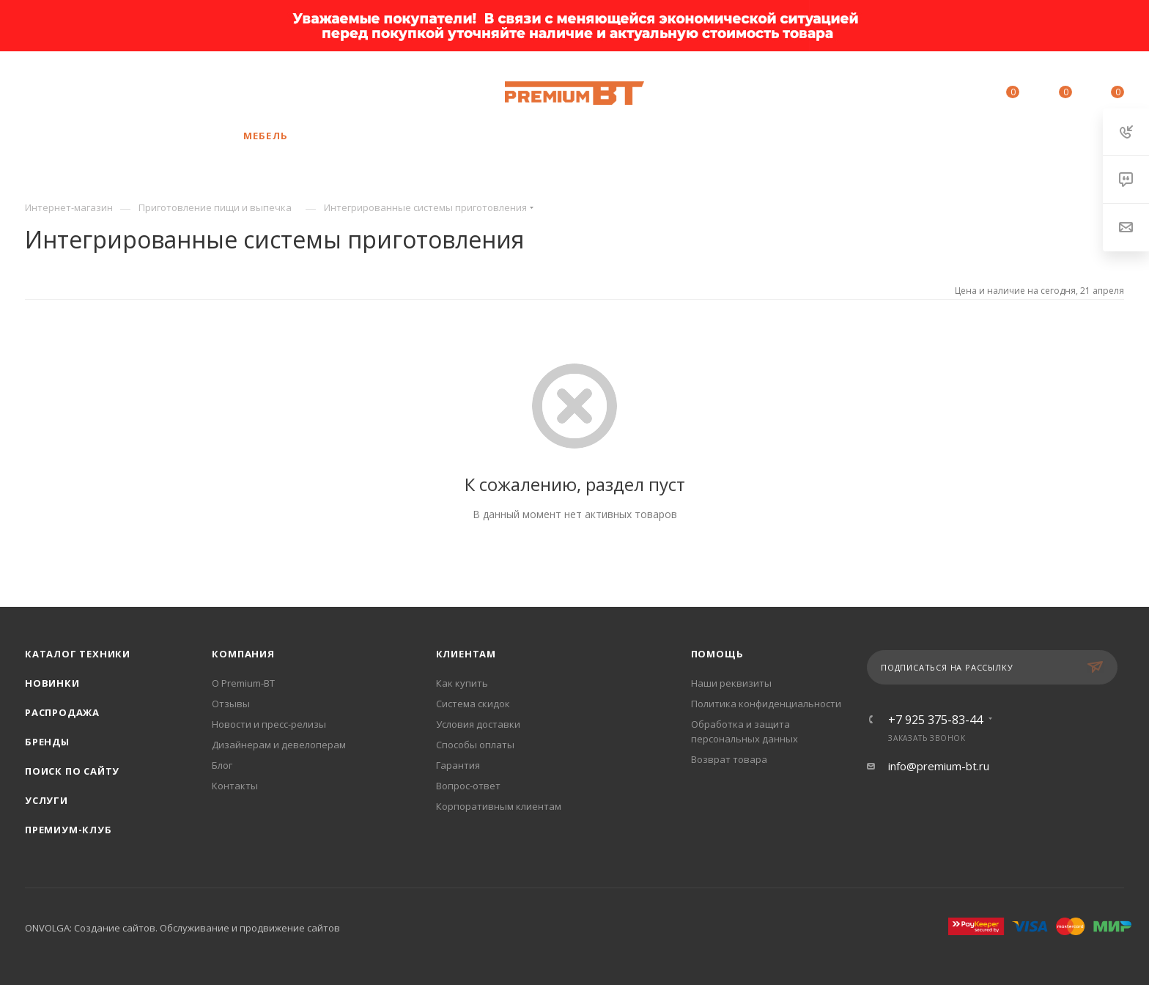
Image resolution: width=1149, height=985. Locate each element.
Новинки (52, 683)
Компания (243, 653)
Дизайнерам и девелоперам (279, 744)
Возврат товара (729, 759)
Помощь (717, 653)
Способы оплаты (475, 744)
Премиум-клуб (68, 829)
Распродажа (62, 712)
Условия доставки (478, 724)
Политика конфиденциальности (766, 703)
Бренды (47, 741)
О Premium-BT (243, 683)
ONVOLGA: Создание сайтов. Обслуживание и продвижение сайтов (182, 927)
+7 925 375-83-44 (131, 93)
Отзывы (231, 703)
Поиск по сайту (72, 771)
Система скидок (473, 703)
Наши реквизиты (731, 683)
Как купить (462, 683)
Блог (222, 765)
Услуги (46, 800)
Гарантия (458, 765)
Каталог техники (77, 653)
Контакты (235, 785)
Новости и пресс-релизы (269, 724)
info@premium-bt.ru (938, 766)
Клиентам (466, 653)
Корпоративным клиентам (498, 806)
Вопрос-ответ (468, 785)
